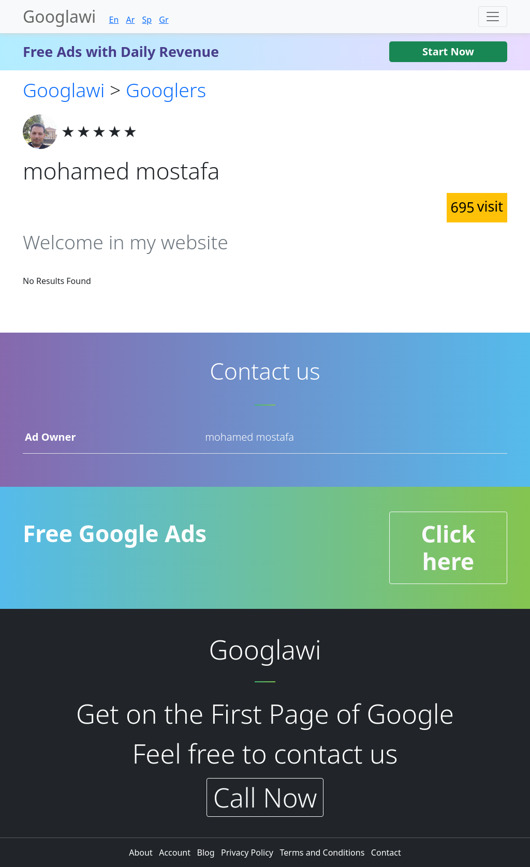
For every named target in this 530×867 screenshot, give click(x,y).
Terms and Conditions (323, 852)
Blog (206, 852)
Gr (163, 19)
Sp (147, 19)
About (142, 852)
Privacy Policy (248, 852)
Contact (386, 852)
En (114, 19)
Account (176, 852)
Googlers (166, 90)
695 (477, 207)
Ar (130, 19)
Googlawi (59, 16)
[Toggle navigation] (492, 16)
